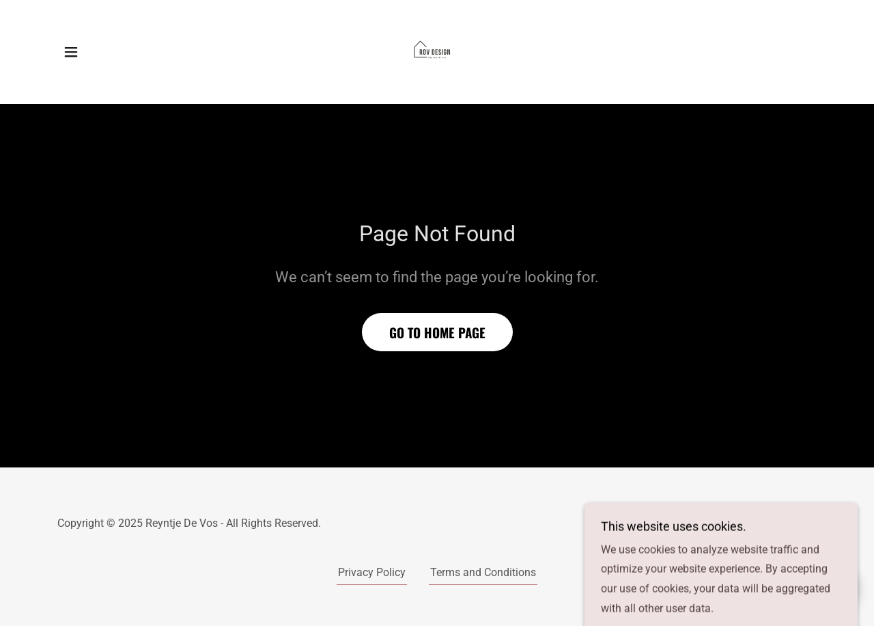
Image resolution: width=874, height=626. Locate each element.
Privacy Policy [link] (372, 572)
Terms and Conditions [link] (483, 572)
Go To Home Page (437, 332)
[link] (437, 50)
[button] (71, 52)
